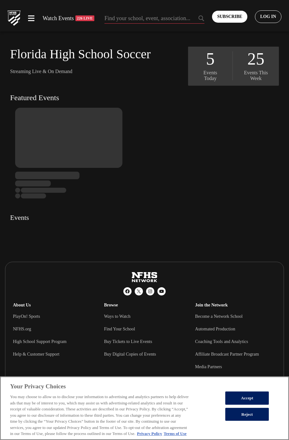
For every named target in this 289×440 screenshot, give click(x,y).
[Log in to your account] (268, 16)
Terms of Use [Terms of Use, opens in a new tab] (175, 433)
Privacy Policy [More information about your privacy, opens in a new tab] (149, 433)
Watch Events (68, 18)
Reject (247, 414)
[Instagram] (150, 291)
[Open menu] (31, 18)
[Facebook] (127, 291)
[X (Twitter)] (139, 291)
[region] (144, 408)
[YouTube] (161, 291)
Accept (247, 398)
